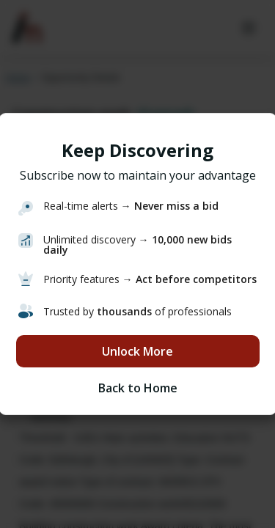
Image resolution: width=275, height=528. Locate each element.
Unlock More (137, 351)
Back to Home (137, 388)
